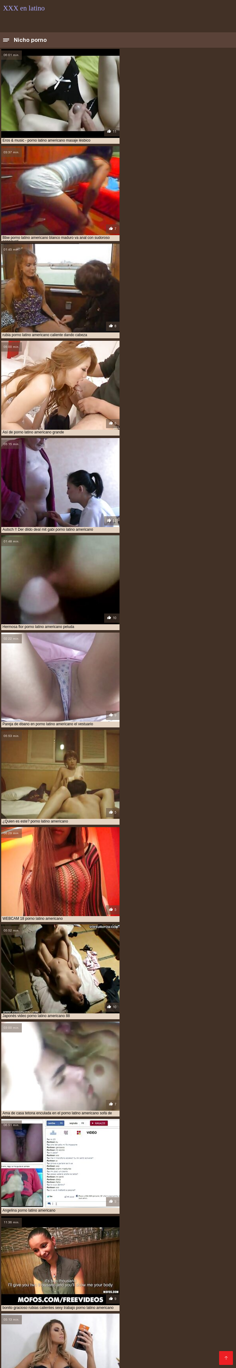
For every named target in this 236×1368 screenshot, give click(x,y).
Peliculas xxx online (70, 1300)
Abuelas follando (24, 1324)
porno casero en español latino (74, 1261)
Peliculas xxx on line (71, 1295)
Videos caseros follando (193, 1339)
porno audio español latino (191, 1257)
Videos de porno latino (125, 1324)
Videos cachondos (81, 1319)
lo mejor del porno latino (127, 1251)
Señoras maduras (110, 1305)
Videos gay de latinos (26, 1359)
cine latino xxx (104, 1244)
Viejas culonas (60, 1285)
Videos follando (169, 1324)
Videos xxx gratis (118, 1290)
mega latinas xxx (173, 1251)
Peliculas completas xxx (62, 1305)
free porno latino (90, 1247)
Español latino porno (161, 1290)
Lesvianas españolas (176, 1319)
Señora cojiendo (106, 1349)
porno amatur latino (197, 1254)
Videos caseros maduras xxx (163, 1305)
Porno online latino (204, 1354)
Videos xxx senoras (48, 1339)
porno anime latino (142, 1257)
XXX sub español (146, 1349)
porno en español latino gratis (49, 1264)
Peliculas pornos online (120, 1300)
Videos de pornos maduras (32, 1354)
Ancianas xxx (17, 1310)
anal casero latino (186, 1240)
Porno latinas (199, 1334)
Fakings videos (51, 1310)
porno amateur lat (154, 1254)
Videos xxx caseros (24, 1300)
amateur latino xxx (68, 1240)
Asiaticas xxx (211, 1305)
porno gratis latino (97, 1267)
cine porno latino (139, 1244)
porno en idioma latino (105, 1264)
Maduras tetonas (205, 1290)
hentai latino (201, 1247)
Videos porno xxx (131, 1344)
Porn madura (201, 1310)
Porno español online (176, 1344)
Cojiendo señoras (72, 1315)
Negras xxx (83, 1310)
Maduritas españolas (127, 1319)
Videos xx (99, 1344)
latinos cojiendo (81, 1251)
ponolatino (30, 1254)
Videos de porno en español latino (133, 1295)
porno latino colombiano (104, 1271)
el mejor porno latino (182, 1244)
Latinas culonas (116, 1310)
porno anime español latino (92, 1257)
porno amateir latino (110, 1254)
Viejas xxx (178, 1349)
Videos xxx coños (22, 1285)
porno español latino (152, 1264)
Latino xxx (34, 1290)
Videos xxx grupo (192, 1329)
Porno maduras (147, 1339)
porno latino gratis (42, 1274)
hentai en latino (169, 1247)
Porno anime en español (199, 1295)
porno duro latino (176, 1261)
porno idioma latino (140, 1267)
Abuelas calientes (167, 1359)
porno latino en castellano (159, 1271)
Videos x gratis (51, 1334)
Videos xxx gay (132, 1334)
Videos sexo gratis (164, 1315)
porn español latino (65, 1254)
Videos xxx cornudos (122, 1359)
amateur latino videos (24, 1240)
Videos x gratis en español (142, 1329)
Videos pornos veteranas (30, 1319)
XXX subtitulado (67, 1349)
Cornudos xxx (166, 1334)
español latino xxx (50, 1247)
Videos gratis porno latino (100, 1339)
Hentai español (209, 1349)
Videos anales (70, 1344)
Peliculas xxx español (118, 1315)
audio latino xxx (69, 1244)
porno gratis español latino (47, 1267)
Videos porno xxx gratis (44, 1329)
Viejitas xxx (38, 1315)
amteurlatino (150, 1240)
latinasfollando (45, 1251)
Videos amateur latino (72, 1290)
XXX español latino (146, 1285)
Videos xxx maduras (100, 1285)
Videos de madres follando (178, 1300)
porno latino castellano (51, 1271)
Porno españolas (32, 1344)
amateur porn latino (112, 1240)
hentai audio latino (130, 1247)
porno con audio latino (131, 1261)
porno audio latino (21, 1261)
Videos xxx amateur (24, 1295)
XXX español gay (91, 1329)
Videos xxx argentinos (160, 1310)
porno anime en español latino (32, 1257)
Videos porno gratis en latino (96, 1354)
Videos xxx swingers (75, 1359)
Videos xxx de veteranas (71, 1324)
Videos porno (217, 1319)
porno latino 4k (179, 1267)
